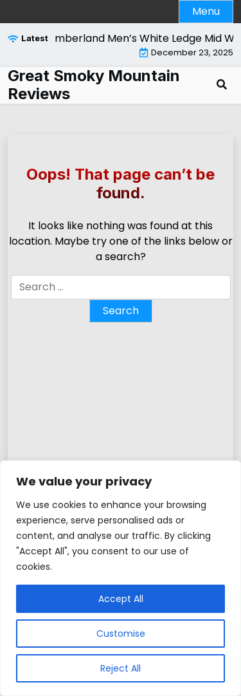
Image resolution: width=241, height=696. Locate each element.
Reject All (120, 668)
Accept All (120, 598)
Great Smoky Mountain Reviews (94, 85)
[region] (120, 578)
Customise (120, 633)
